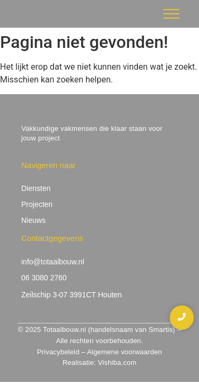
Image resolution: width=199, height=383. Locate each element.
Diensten (35, 188)
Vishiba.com (117, 363)
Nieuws (33, 220)
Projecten (37, 204)
